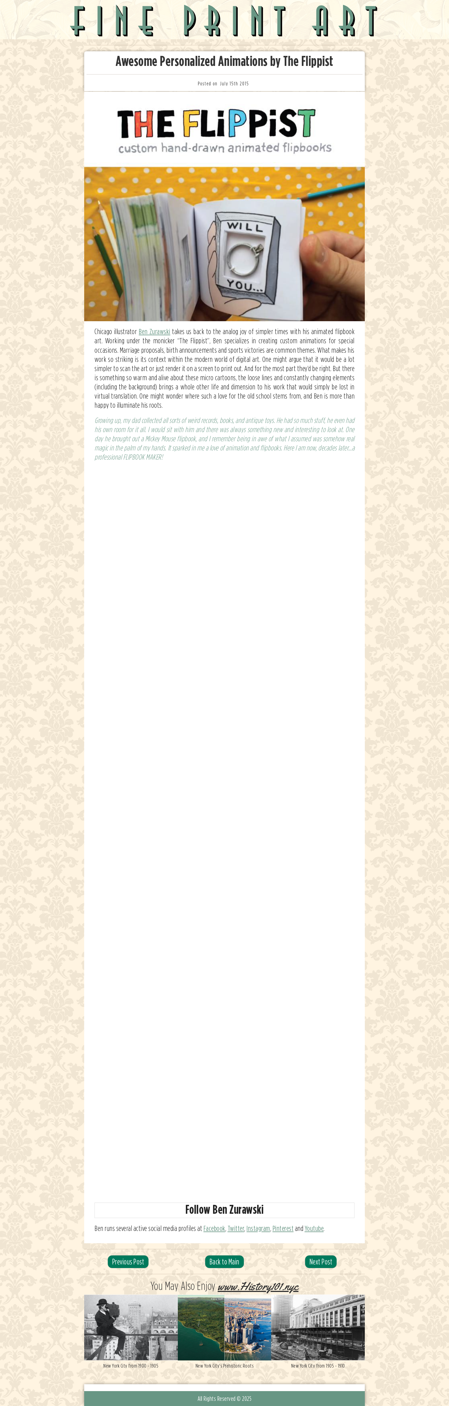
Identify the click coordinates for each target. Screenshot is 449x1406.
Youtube (314, 1228)
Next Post (321, 1262)
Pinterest (283, 1228)
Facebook (214, 1228)
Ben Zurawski (154, 331)
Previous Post (128, 1262)
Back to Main (224, 1262)
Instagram (258, 1228)
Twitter (236, 1228)
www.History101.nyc (258, 1286)
